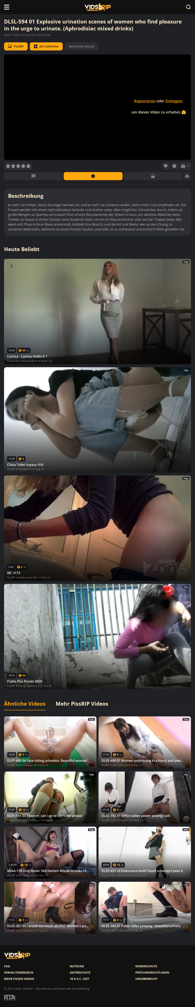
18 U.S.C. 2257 (79, 979)
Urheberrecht (146, 979)
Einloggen (173, 100)
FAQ (7, 966)
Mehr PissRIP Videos (82, 703)
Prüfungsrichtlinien (152, 972)
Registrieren (144, 100)
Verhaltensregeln (18, 972)
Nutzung (77, 966)
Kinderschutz (146, 966)
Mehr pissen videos (19, 979)
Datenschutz (80, 972)
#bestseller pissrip (81, 46)
